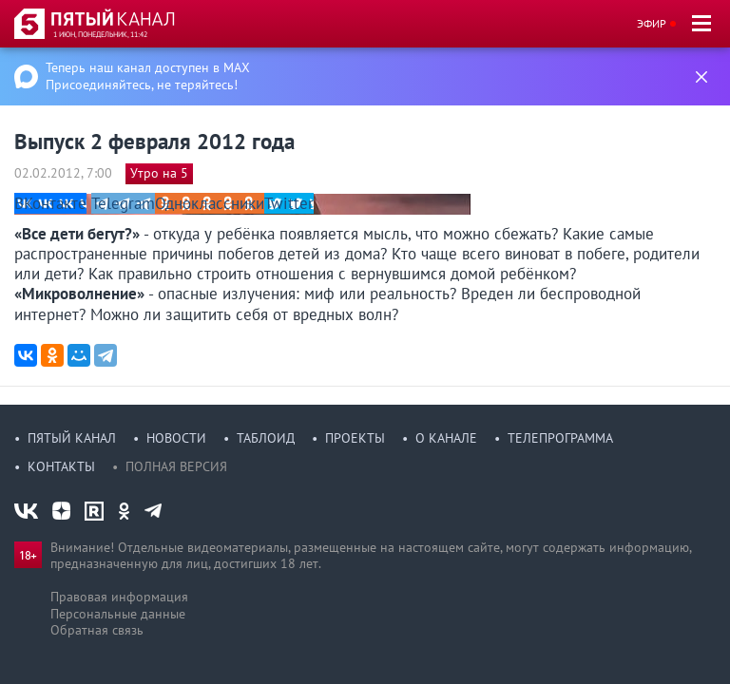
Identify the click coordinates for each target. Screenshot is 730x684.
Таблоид (266, 437)
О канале (446, 437)
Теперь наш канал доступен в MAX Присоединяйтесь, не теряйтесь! (148, 76)
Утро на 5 (159, 172)
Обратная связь (97, 629)
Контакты (61, 466)
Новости (176, 437)
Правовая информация (119, 596)
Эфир (651, 23)
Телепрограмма (560, 437)
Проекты (355, 437)
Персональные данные (117, 613)
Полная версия (176, 466)
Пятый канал (72, 437)
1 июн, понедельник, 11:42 (100, 34)
